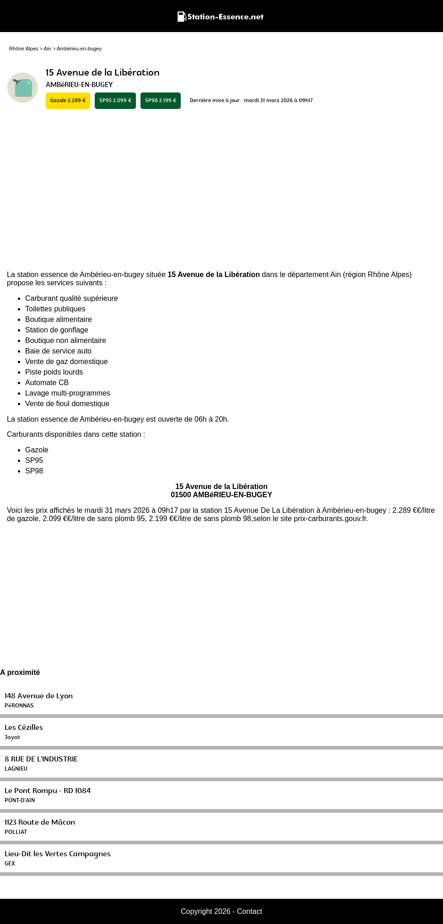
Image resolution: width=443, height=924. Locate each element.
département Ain (314, 274)
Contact (249, 911)
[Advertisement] (221, 190)
